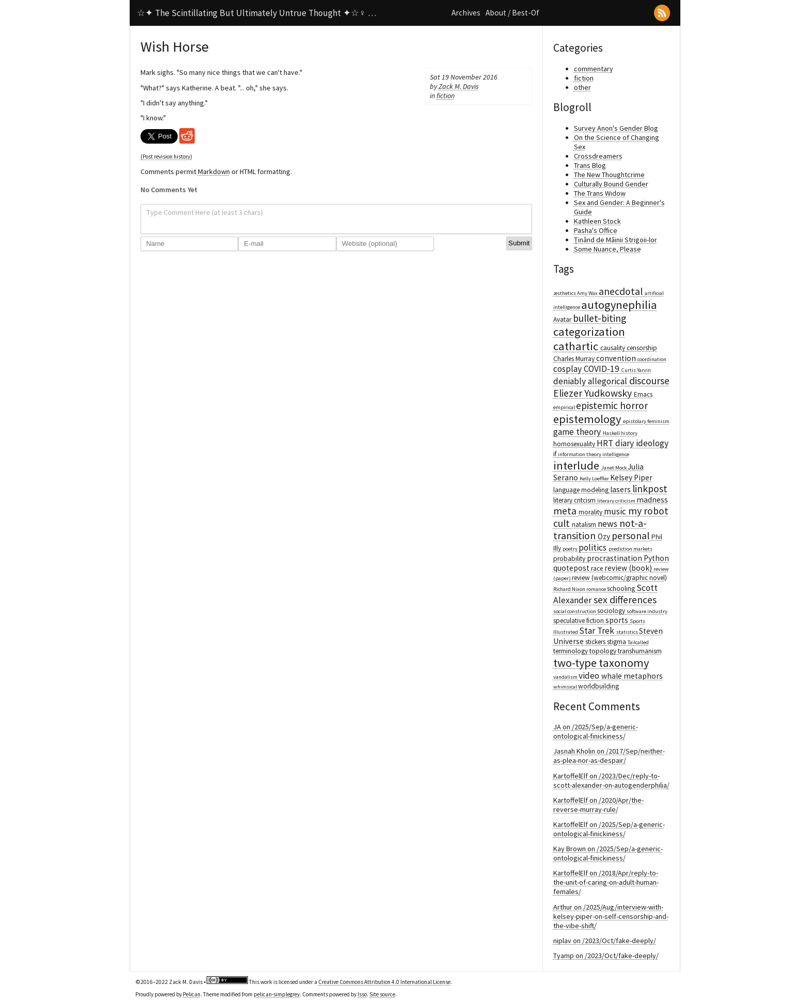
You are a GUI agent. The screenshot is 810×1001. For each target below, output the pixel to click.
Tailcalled (638, 642)
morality (591, 512)
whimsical (565, 686)
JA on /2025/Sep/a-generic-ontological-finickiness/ (595, 731)
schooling (621, 588)
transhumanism (640, 651)
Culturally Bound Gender (611, 184)
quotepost (572, 568)
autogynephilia (619, 305)
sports (617, 620)
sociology (612, 610)
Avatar (563, 319)
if (555, 453)
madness (652, 500)
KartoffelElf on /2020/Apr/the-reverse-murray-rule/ (598, 804)
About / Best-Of (512, 13)
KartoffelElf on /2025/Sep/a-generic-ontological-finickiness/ (609, 829)
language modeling (581, 490)
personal (631, 535)
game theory (578, 431)
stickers (596, 641)
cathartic (576, 346)
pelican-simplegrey (277, 994)
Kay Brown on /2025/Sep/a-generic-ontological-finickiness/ (608, 853)
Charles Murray (574, 358)
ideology (652, 443)
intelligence (615, 454)
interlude (577, 465)
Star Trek (597, 630)
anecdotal (622, 291)
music (616, 511)
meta (566, 511)
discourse (649, 380)
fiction (446, 95)
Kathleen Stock (597, 221)
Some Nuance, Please (607, 249)
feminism (658, 421)
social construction (575, 611)
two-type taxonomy (601, 662)
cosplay (568, 368)
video (590, 675)
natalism (585, 524)
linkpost (649, 488)
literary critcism (575, 500)
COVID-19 (602, 368)
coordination (651, 359)
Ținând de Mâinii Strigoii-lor (615, 239)
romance (596, 589)
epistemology (588, 419)
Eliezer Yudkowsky (593, 393)
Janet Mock (614, 467)
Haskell (612, 433)
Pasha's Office (595, 230)
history (629, 433)
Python (656, 558)
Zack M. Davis (459, 86)
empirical (564, 407)
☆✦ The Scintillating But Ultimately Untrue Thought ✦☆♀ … (256, 13)
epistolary (635, 421)
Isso (362, 994)
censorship (642, 347)
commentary (593, 68)
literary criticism (616, 500)
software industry (647, 611)
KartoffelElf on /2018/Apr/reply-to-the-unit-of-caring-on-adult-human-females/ (606, 882)
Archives (465, 13)
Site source (382, 994)
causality (613, 347)
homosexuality (575, 444)
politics (594, 547)
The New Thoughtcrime (609, 174)
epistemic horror (612, 405)
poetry (571, 548)
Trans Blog (590, 165)
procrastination (615, 558)
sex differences (625, 599)
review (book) (628, 568)
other (582, 87)
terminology (571, 651)
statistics (627, 632)
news (608, 523)
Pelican (191, 994)
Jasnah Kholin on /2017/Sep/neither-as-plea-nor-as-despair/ (609, 755)
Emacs (643, 394)
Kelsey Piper (631, 477)
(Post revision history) (166, 156)
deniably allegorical (591, 381)
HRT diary (616, 443)
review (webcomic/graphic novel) (619, 577)
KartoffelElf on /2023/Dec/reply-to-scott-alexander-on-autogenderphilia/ (611, 780)
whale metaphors (632, 676)
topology (603, 651)
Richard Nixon (569, 589)
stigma (617, 641)
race (597, 568)
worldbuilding (598, 686)
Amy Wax (588, 293)
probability (570, 558)
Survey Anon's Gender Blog (616, 128)
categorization (589, 331)
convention (616, 358)
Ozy (605, 536)
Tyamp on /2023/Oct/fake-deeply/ (606, 955)
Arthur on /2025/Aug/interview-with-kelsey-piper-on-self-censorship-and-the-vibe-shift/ (610, 916)
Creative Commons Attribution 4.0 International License (384, 982)
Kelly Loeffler (595, 478)
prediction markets (630, 548)
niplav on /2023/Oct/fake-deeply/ (604, 940)
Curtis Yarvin (636, 370)
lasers (621, 489)
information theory (580, 454)
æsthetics (565, 293)
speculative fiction (579, 620)
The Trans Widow (600, 193)
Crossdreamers (598, 156)
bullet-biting (599, 318)
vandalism (566, 677)
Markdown (214, 171)
